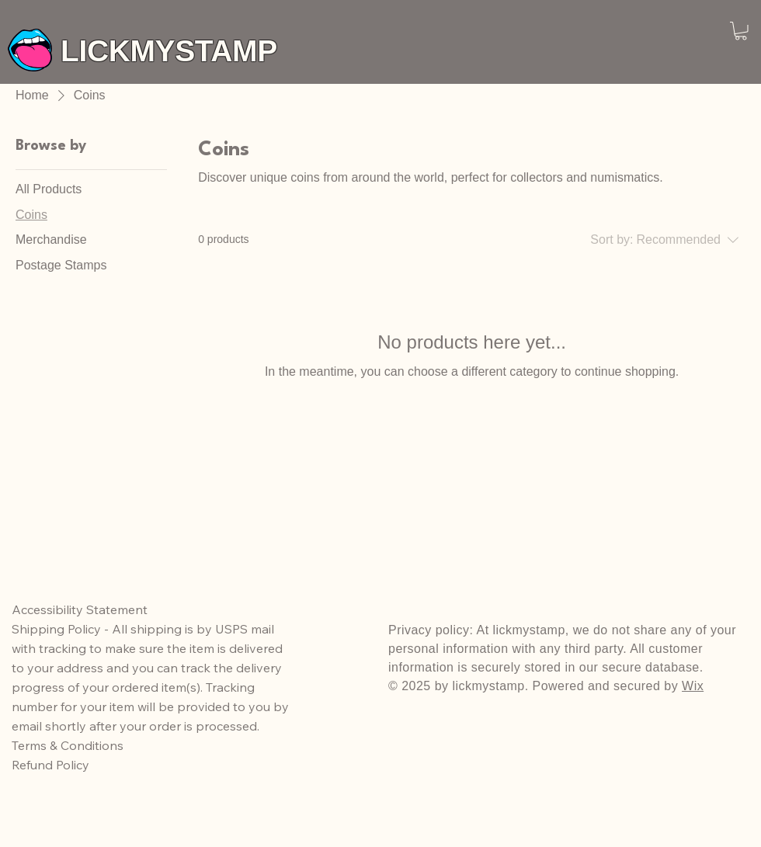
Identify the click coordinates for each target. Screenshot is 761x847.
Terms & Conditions (67, 745)
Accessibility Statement (80, 609)
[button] (741, 31)
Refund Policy (52, 764)
